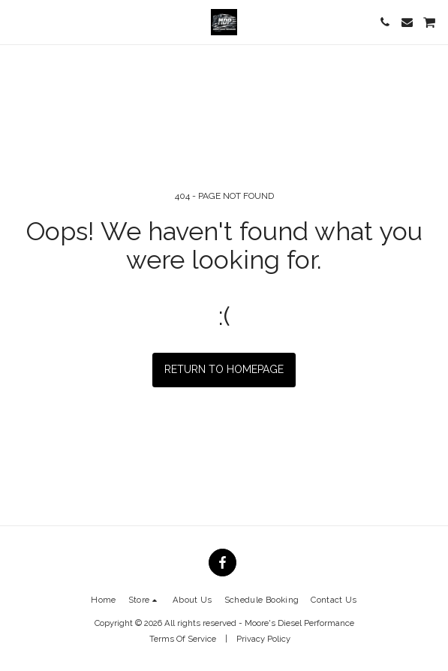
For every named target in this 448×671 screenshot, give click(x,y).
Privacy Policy (263, 638)
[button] (16, 22)
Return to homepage (224, 369)
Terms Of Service (182, 638)
